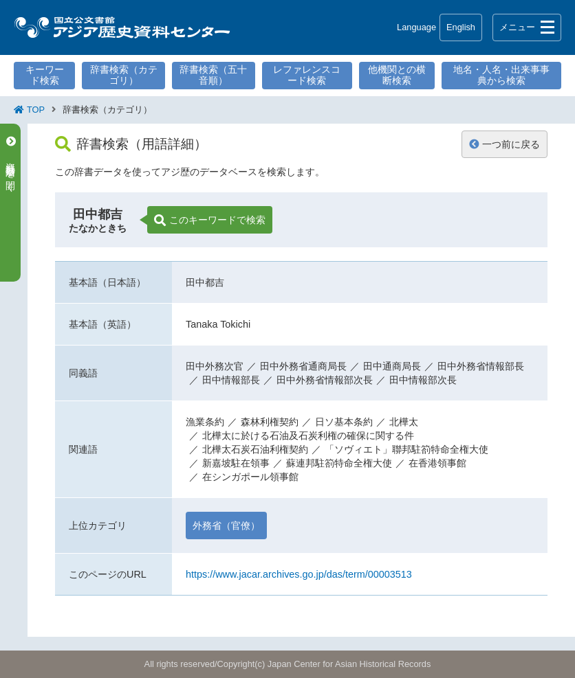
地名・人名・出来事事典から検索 (501, 75)
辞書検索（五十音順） (213, 75)
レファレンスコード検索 (306, 75)
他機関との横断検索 (397, 75)
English (460, 27)
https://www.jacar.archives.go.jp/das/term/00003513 (299, 574)
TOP (36, 109)
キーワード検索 (44, 75)
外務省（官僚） (226, 525)
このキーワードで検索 (209, 220)
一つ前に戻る (504, 144)
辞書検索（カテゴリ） (124, 75)
